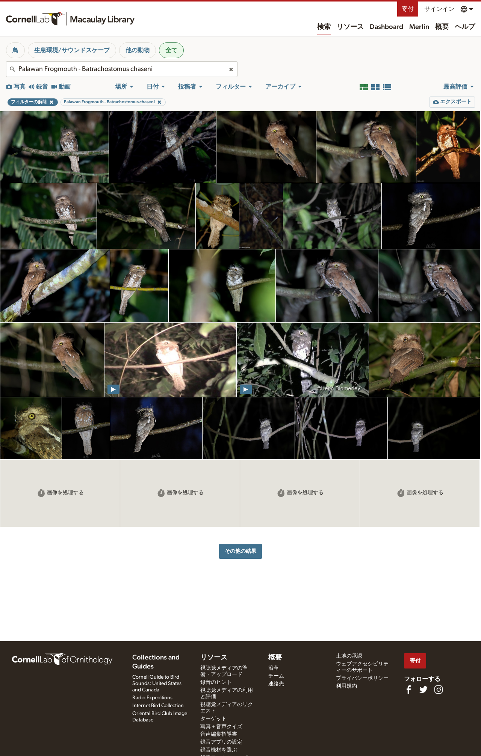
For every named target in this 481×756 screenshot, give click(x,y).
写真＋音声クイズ (221, 726)
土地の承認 (349, 656)
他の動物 (138, 50)
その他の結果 (240, 551)
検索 (324, 27)
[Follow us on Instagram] (438, 689)
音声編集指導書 (218, 734)
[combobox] (121, 69)
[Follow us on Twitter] (423, 689)
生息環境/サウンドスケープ (72, 50)
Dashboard (386, 27)
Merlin (419, 27)
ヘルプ (465, 27)
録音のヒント (216, 682)
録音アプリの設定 (221, 742)
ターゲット (213, 718)
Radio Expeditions (152, 697)
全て (171, 50)
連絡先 (276, 684)
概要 (442, 27)
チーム (276, 676)
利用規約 (346, 686)
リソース (350, 27)
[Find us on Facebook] (408, 689)
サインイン (439, 9)
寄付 (408, 9)
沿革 (273, 668)
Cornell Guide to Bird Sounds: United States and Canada (157, 684)
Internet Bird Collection (158, 705)
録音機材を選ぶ (218, 750)
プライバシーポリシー (362, 678)
